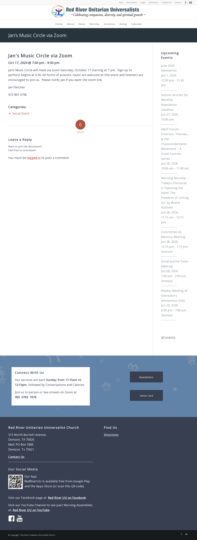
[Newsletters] (146, 377)
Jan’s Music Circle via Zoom (37, 35)
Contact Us (166, 2)
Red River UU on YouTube (31, 510)
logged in (33, 158)
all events (168, 337)
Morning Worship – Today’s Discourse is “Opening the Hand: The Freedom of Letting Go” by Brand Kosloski (175, 192)
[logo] (98, 12)
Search (178, 2)
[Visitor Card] (146, 395)
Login (143, 2)
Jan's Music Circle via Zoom (40, 55)
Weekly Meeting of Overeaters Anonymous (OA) (174, 295)
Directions (153, 2)
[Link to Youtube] (190, 2)
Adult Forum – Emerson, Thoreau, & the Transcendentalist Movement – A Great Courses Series (174, 143)
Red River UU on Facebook (67, 498)
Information (131, 2)
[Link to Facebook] (185, 2)
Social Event (20, 113)
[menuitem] (121, 2)
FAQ (121, 2)
